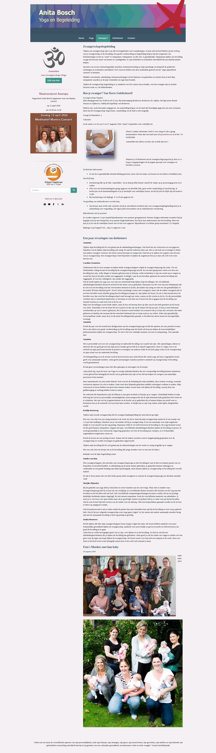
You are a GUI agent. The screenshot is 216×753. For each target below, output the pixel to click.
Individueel (117, 38)
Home (81, 38)
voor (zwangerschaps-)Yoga (53, 75)
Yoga (91, 38)
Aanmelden (53, 71)
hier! (166, 141)
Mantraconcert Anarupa (53, 93)
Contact (131, 38)
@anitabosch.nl (166, 134)
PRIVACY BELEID (53, 199)
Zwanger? (103, 38)
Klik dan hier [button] (54, 80)
